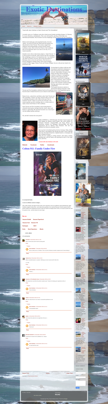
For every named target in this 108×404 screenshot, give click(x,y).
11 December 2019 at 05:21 (34, 316)
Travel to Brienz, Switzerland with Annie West (83, 215)
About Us (29, 26)
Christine (28, 239)
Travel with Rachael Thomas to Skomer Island (83, 275)
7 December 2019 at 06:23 (41, 248)
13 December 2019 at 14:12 (41, 343)
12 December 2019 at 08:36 (40, 334)
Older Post (69, 373)
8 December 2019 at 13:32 (36, 258)
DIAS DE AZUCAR (30, 334)
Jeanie (27, 297)
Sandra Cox (28, 258)
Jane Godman (32, 248)
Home (23, 26)
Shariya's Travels (37, 26)
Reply (27, 243)
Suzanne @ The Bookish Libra (32, 279)
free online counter (38, 395)
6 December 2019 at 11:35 (35, 239)
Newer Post (25, 373)
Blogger (65, 398)
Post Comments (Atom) (33, 376)
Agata (27, 316)
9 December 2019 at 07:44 (34, 297)
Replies (28, 246)
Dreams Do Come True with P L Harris (83, 290)
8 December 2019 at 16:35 (44, 279)
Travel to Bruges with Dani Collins (83, 320)
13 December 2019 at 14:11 (41, 269)
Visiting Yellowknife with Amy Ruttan (83, 334)
